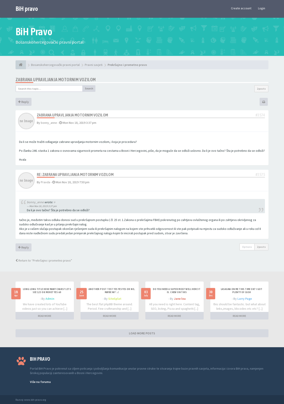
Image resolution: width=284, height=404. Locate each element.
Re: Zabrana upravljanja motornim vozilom (75, 174)
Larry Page (244, 299)
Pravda (45, 182)
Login (261, 8)
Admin (49, 299)
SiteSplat (114, 299)
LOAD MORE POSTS (142, 333)
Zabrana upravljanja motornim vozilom (56, 79)
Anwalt (50, 399)
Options (247, 246)
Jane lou (180, 299)
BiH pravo (27, 8)
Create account (241, 8)
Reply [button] (23, 102)
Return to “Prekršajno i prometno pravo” (44, 260)
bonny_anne (49, 123)
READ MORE (44, 315)
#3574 (260, 115)
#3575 (260, 174)
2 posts (261, 88)
